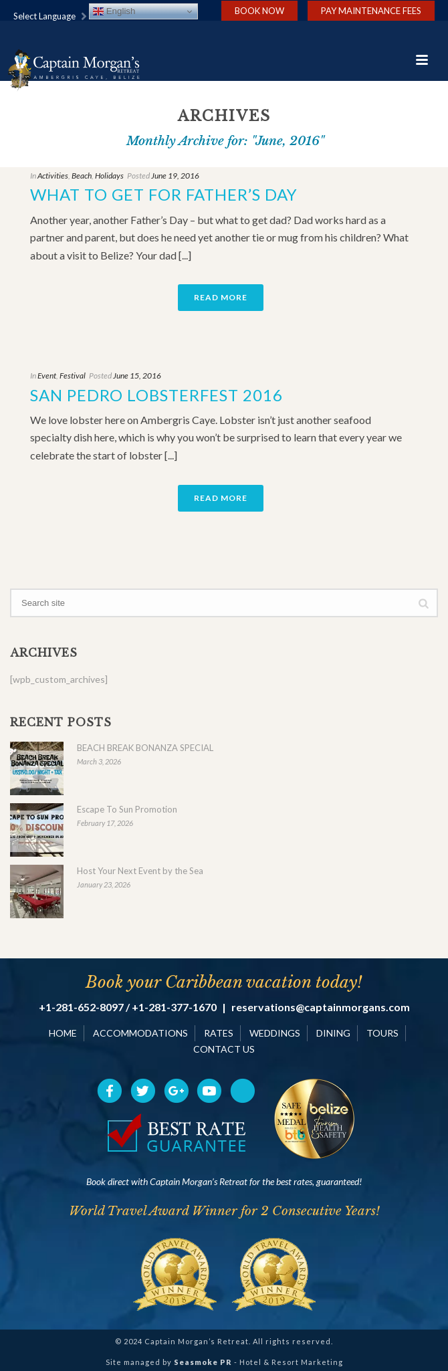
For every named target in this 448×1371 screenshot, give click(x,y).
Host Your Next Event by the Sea (140, 870)
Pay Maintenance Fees (371, 10)
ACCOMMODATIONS (140, 1033)
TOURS (382, 1033)
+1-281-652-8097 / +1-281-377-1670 (128, 1007)
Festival (73, 376)
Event (46, 376)
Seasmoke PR (203, 1362)
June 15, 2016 (137, 376)
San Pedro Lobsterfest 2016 (156, 395)
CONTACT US (224, 1049)
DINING (333, 1033)
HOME (63, 1033)
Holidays (109, 176)
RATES (218, 1033)
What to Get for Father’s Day (164, 194)
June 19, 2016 (175, 176)
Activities (52, 176)
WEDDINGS (274, 1033)
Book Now (259, 10)
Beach (82, 176)
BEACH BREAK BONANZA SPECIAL (145, 747)
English (114, 11)
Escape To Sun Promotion (127, 809)
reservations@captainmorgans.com (320, 1007)
